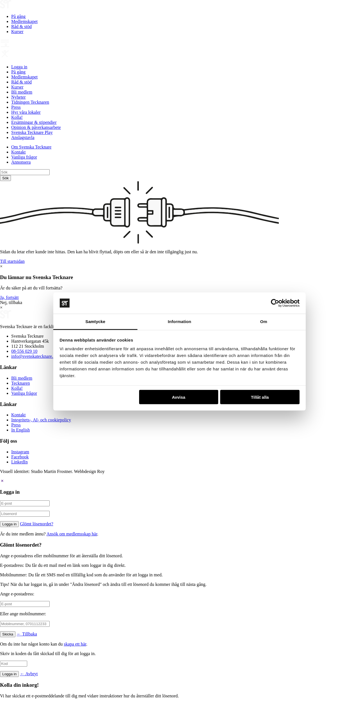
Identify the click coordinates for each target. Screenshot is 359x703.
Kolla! (17, 117)
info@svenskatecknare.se (34, 356)
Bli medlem (21, 92)
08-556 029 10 (24, 351)
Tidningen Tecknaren (30, 102)
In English (20, 430)
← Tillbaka (27, 634)
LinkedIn (19, 462)
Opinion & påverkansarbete (36, 127)
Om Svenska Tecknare (31, 147)
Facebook (20, 456)
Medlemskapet (24, 21)
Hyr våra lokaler (26, 112)
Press (16, 107)
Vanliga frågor (24, 157)
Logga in (19, 66)
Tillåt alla (260, 397)
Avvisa (178, 397)
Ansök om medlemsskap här (72, 534)
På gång (18, 16)
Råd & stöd (21, 26)
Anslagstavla (22, 137)
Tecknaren (20, 383)
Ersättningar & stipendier (34, 122)
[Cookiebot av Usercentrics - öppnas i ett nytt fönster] (275, 303)
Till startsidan (12, 261)
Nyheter (18, 97)
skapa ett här (75, 644)
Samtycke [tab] (95, 321)
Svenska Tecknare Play (32, 132)
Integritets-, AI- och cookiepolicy (41, 419)
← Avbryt (29, 673)
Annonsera (21, 162)
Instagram (20, 451)
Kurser (17, 31)
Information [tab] (179, 321)
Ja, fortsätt (9, 297)
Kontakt (18, 152)
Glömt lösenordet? (36, 523)
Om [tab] (263, 321)
